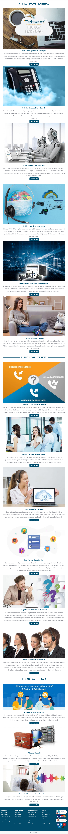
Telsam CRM (18, 824)
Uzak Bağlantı (45, 816)
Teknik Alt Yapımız (5, 816)
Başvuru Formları (32, 812)
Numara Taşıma (32, 816)
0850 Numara (18, 812)
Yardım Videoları (46, 820)
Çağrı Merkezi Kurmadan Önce (34, 560)
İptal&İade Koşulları (46, 824)
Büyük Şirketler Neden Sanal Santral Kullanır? (34, 283)
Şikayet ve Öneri (46, 822)
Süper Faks (17, 820)
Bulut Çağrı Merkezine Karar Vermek (34, 454)
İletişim (43, 812)
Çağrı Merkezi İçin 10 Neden (34, 509)
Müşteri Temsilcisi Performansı (34, 659)
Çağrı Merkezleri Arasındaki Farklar (34, 404)
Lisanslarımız (4, 814)
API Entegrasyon (46, 814)
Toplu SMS (17, 818)
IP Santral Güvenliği (34, 753)
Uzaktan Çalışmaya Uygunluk (34, 338)
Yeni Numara (31, 814)
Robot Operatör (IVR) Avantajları (34, 165)
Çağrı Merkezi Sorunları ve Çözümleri (34, 610)
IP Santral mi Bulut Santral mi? (34, 712)
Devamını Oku (34, 64)
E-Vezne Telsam (5, 818)
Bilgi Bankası (45, 818)
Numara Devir (31, 824)
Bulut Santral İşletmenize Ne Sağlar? (34, 51)
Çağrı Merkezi (18, 822)
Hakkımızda (4, 812)
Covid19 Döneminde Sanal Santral (34, 226)
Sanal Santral (18, 816)
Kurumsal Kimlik (5, 820)
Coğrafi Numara (18, 814)
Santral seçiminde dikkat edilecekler (34, 108)
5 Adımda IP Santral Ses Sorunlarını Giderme (34, 794)
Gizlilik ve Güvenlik (5, 822)
